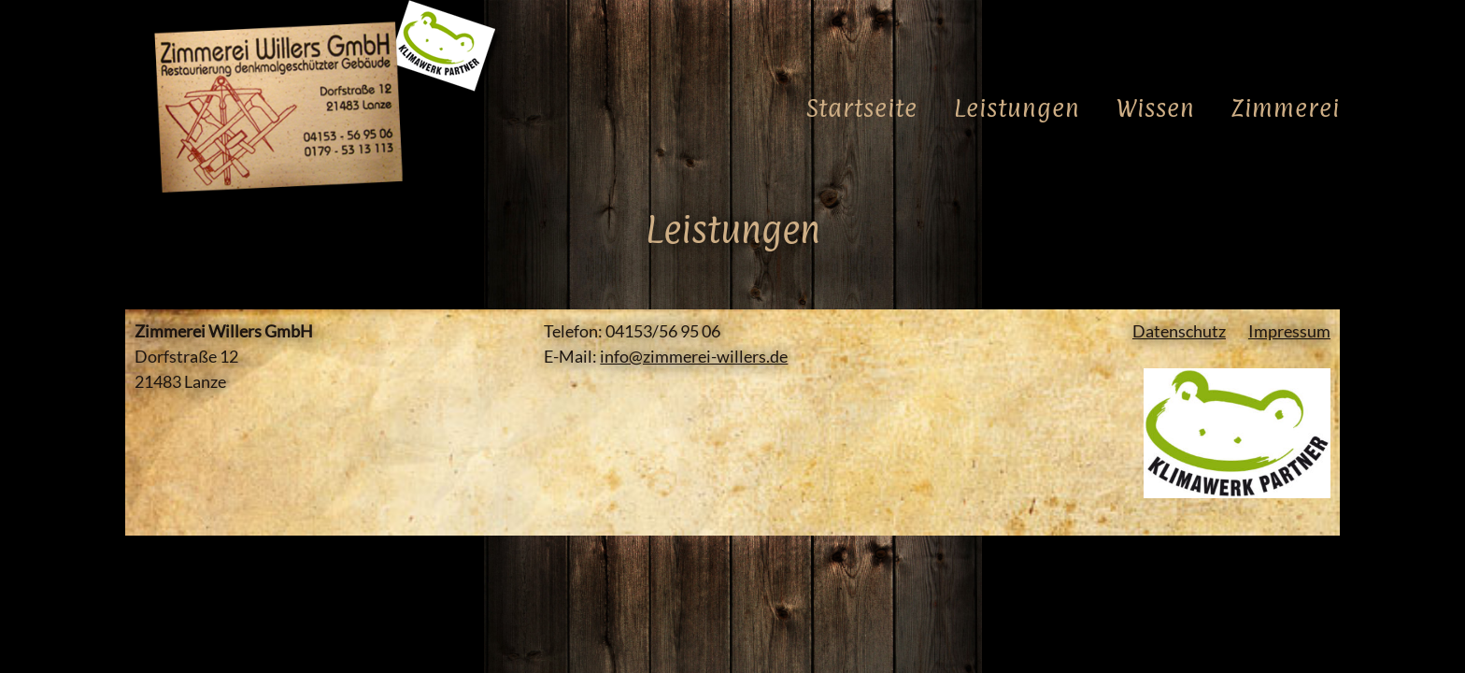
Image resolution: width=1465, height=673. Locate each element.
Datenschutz (1179, 331)
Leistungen (1017, 110)
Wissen (1156, 110)
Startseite (861, 110)
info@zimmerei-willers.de (694, 356)
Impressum (1289, 331)
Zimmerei (1285, 110)
